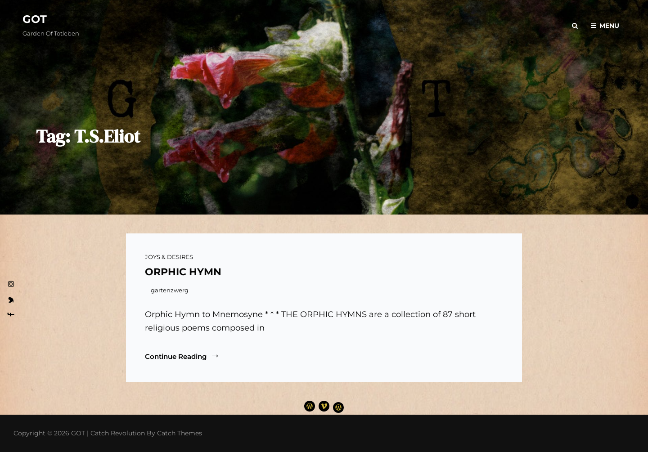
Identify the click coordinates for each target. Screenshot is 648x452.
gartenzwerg (170, 290)
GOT (34, 19)
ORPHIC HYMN (183, 272)
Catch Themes (179, 433)
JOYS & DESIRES (169, 256)
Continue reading (182, 356)
